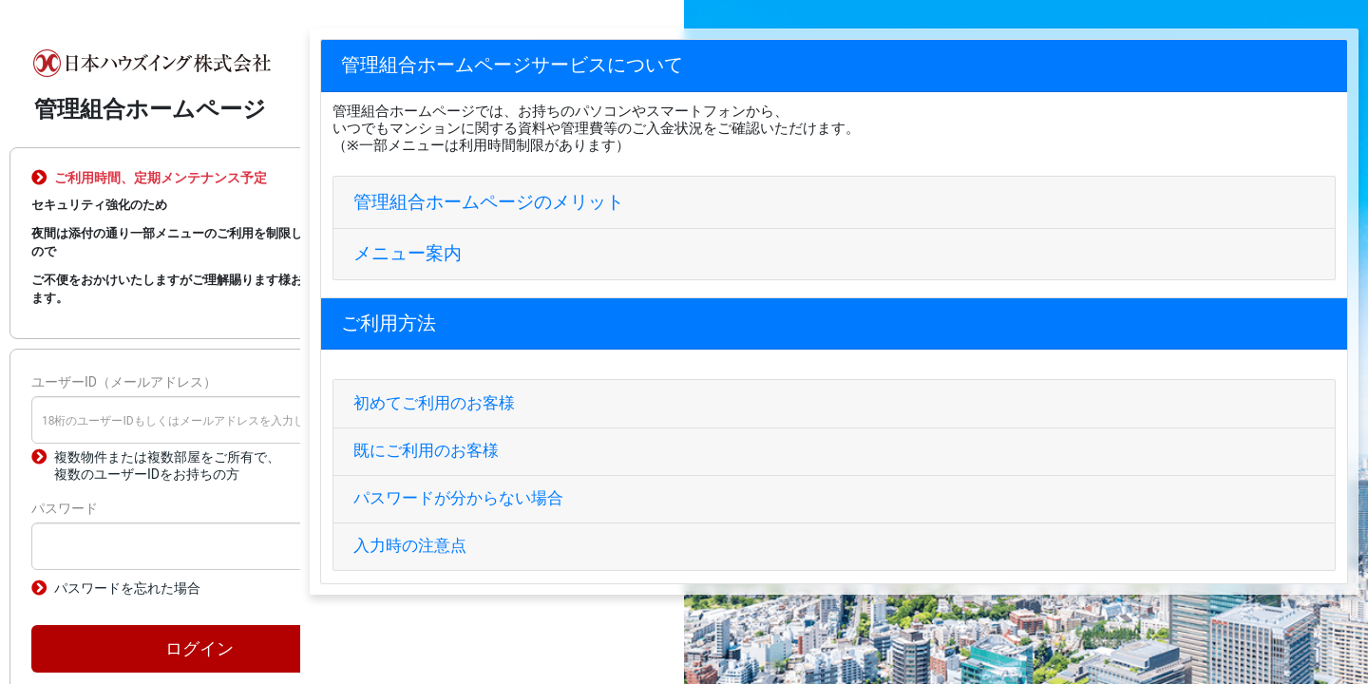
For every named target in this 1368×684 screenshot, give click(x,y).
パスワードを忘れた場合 (127, 588)
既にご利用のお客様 (426, 451)
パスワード (64, 508)
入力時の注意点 (409, 546)
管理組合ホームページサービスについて (512, 65)
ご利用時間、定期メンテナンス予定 (160, 177)
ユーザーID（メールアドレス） (124, 382)
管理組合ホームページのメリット (488, 202)
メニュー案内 (407, 253)
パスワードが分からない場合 (458, 498)
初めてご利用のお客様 (434, 403)
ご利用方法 (388, 323)
